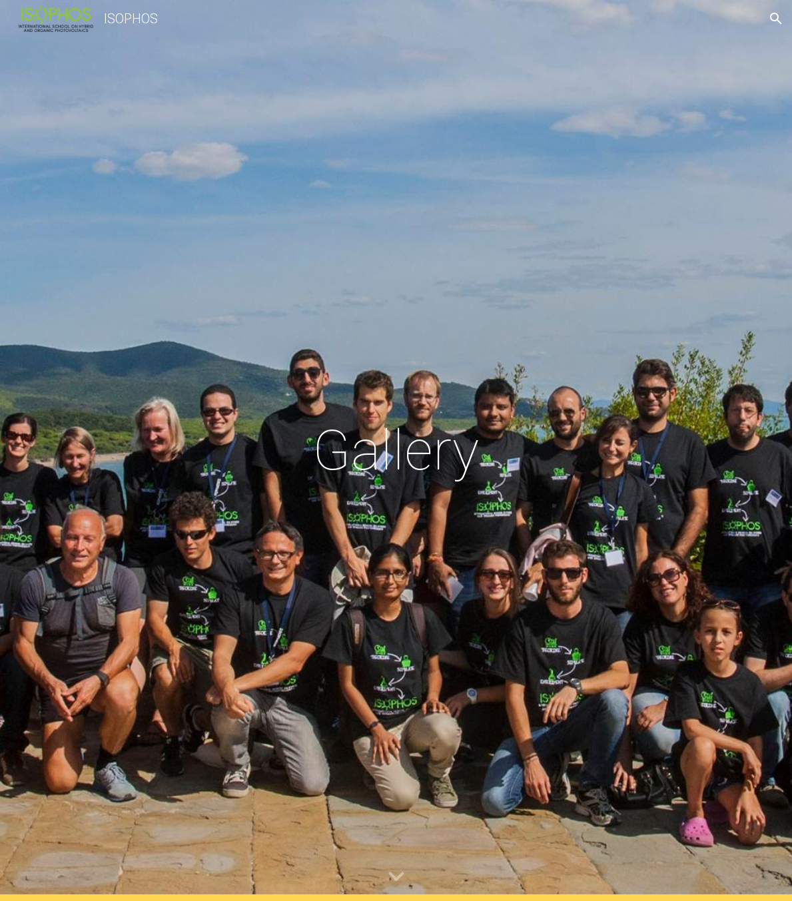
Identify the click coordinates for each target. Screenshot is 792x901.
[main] (396, 450)
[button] (776, 19)
